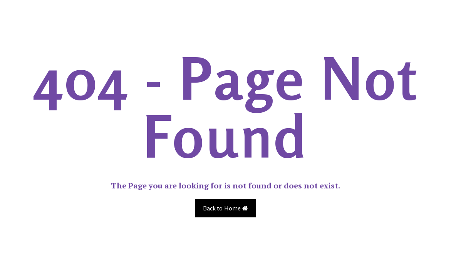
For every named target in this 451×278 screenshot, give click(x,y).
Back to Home (225, 208)
